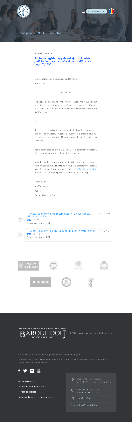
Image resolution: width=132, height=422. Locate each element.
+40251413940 (84, 398)
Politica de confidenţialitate (31, 386)
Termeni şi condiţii (26, 381)
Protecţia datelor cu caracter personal (36, 397)
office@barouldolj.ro (87, 169)
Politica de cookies (27, 392)
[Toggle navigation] (83, 11)
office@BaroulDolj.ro (87, 405)
